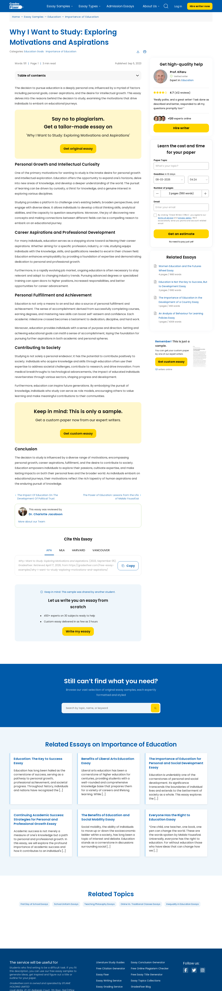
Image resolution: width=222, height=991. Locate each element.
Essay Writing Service (109, 980)
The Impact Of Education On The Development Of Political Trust (37, 496)
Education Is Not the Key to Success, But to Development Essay (183, 284)
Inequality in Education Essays (182, 904)
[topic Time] (198, 179)
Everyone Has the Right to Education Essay (169, 817)
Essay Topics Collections (145, 980)
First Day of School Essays (34, 904)
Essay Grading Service (109, 986)
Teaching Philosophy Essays (99, 904)
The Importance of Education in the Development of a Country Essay (180, 300)
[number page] (181, 193)
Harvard (78, 550)
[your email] (181, 207)
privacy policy (184, 218)
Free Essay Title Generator (147, 974)
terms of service (165, 218)
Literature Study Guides (110, 962)
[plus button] (205, 193)
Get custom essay (78, 433)
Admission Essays (120, 6)
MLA (62, 550)
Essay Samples (34, 17)
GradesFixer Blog (141, 986)
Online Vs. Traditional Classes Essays (140, 904)
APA (49, 550)
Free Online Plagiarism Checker (150, 968)
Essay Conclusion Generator (148, 962)
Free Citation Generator (110, 968)
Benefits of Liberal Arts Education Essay (107, 761)
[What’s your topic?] (181, 166)
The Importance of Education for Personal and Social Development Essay (176, 763)
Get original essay (78, 148)
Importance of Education (82, 17)
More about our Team (31, 521)
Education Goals (34, 51)
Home (16, 17)
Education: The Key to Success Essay (38, 761)
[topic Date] (169, 179)
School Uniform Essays (66, 904)
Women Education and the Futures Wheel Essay (180, 268)
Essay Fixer (102, 974)
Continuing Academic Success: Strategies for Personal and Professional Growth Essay (39, 819)
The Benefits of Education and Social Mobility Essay (105, 817)
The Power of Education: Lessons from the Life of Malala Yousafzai (111, 496)
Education (54, 17)
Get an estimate (181, 234)
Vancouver (101, 550)
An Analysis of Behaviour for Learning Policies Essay (181, 316)
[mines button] (157, 193)
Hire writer (181, 128)
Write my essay (78, 631)
